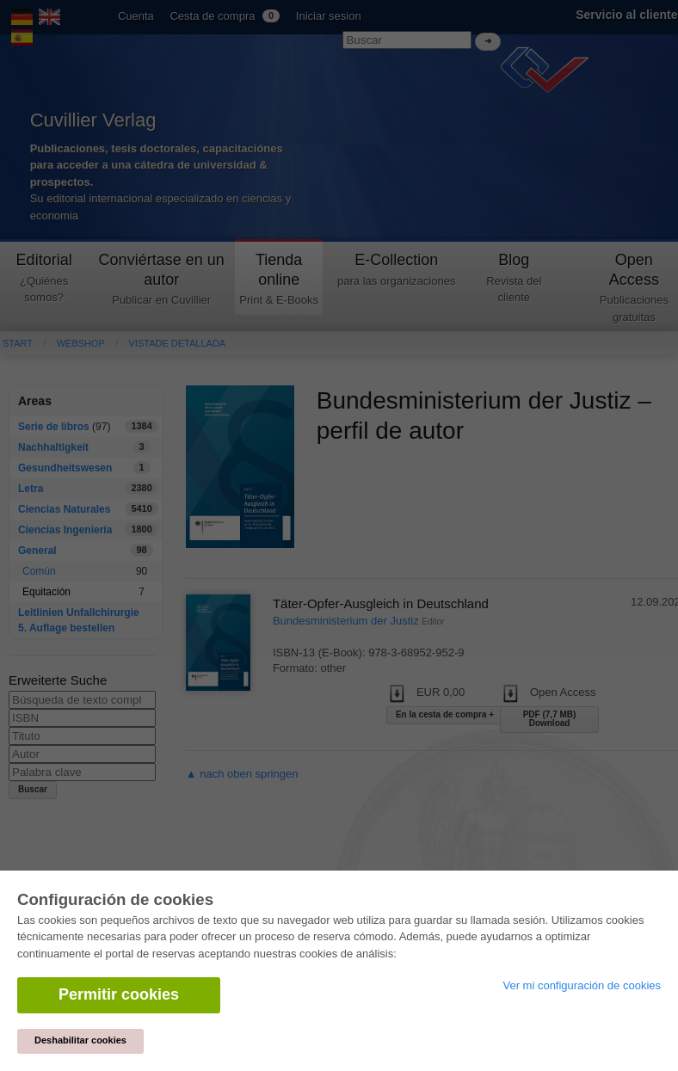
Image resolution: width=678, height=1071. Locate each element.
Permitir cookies (119, 994)
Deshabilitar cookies (80, 1040)
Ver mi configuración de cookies (581, 985)
